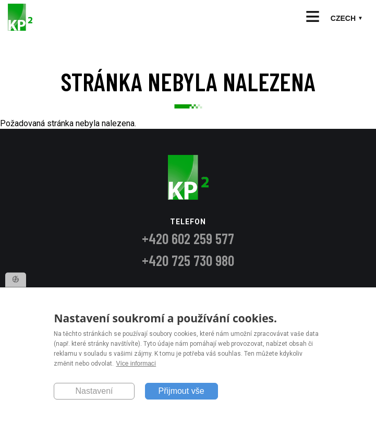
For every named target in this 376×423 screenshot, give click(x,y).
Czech (343, 18)
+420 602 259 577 (188, 238)
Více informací (136, 363)
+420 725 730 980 (188, 260)
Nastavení (94, 390)
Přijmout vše (181, 390)
